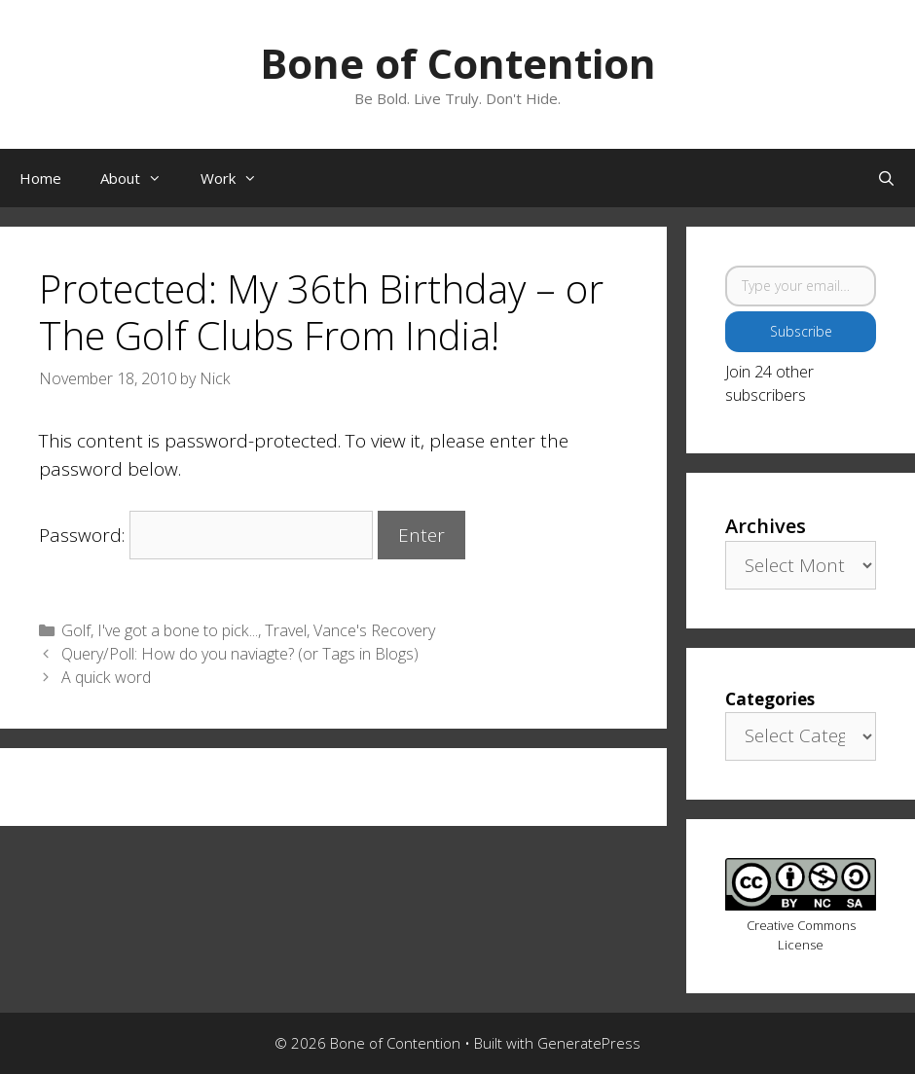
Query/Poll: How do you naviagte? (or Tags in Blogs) (240, 653)
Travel (286, 630)
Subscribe (801, 331)
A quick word (106, 677)
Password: (206, 535)
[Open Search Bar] (886, 178)
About (140, 178)
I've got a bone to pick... (177, 630)
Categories (770, 699)
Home (40, 178)
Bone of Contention (458, 62)
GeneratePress (588, 1043)
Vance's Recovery (374, 630)
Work (238, 178)
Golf (76, 630)
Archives (765, 526)
